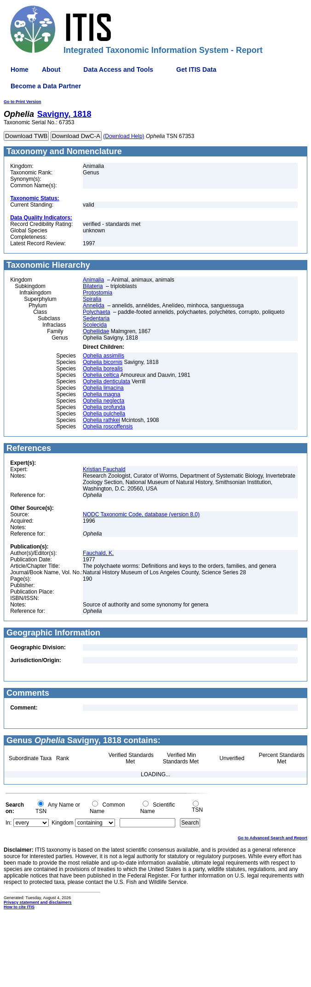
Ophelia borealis (103, 368)
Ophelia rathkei (101, 420)
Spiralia (92, 299)
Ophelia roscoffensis (108, 426)
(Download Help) (123, 136)
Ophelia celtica (101, 375)
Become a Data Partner (46, 86)
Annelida (93, 305)
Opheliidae (96, 331)
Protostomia (97, 292)
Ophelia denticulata (106, 381)
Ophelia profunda (104, 407)
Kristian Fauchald (104, 469)
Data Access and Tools (118, 69)
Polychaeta (96, 312)
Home (20, 69)
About (51, 69)
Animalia (93, 280)
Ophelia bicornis (102, 362)
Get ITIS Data (196, 69)
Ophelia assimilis (103, 355)
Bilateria (93, 286)
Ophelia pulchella (104, 413)
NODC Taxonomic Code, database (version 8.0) (141, 514)
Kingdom (62, 823)
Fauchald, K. (98, 553)
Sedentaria (96, 318)
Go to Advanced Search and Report (272, 838)
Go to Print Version (22, 101)
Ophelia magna (101, 394)
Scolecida (95, 325)
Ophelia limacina (103, 388)
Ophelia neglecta (103, 401)
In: (9, 823)
